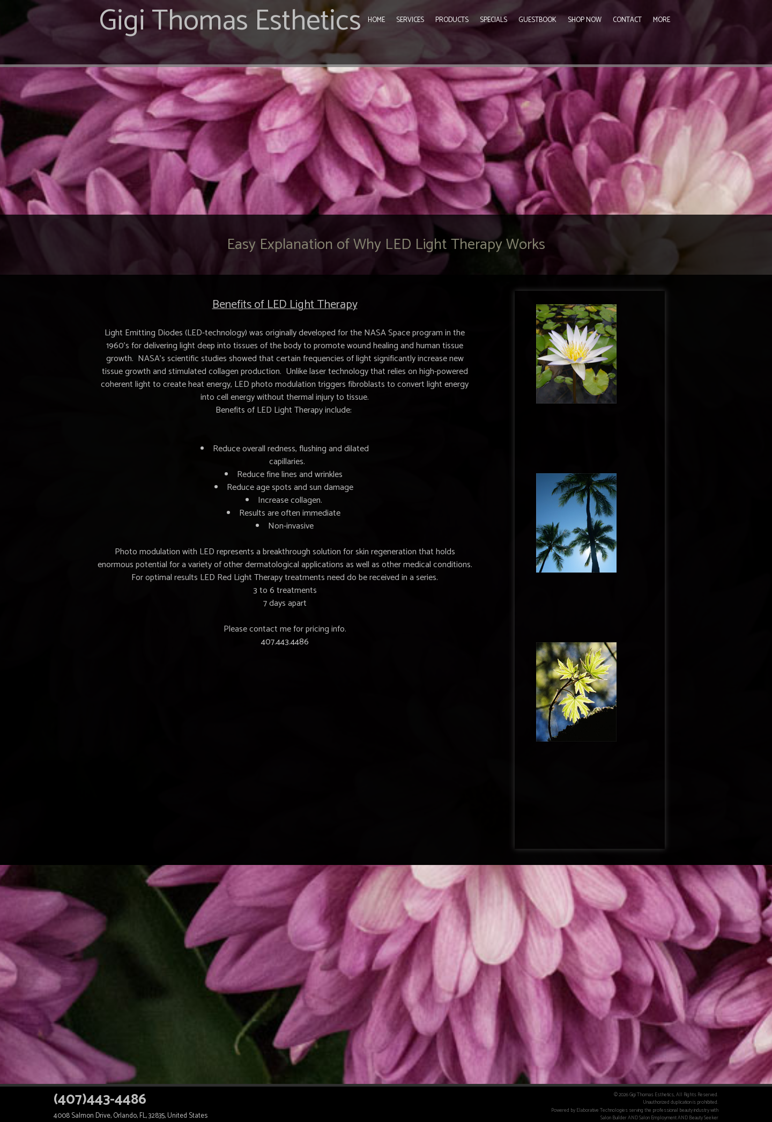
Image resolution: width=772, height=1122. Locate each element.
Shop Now (585, 20)
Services (410, 20)
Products (452, 20)
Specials (493, 20)
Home (376, 20)
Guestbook (537, 20)
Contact (627, 20)
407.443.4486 (285, 642)
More (661, 20)
